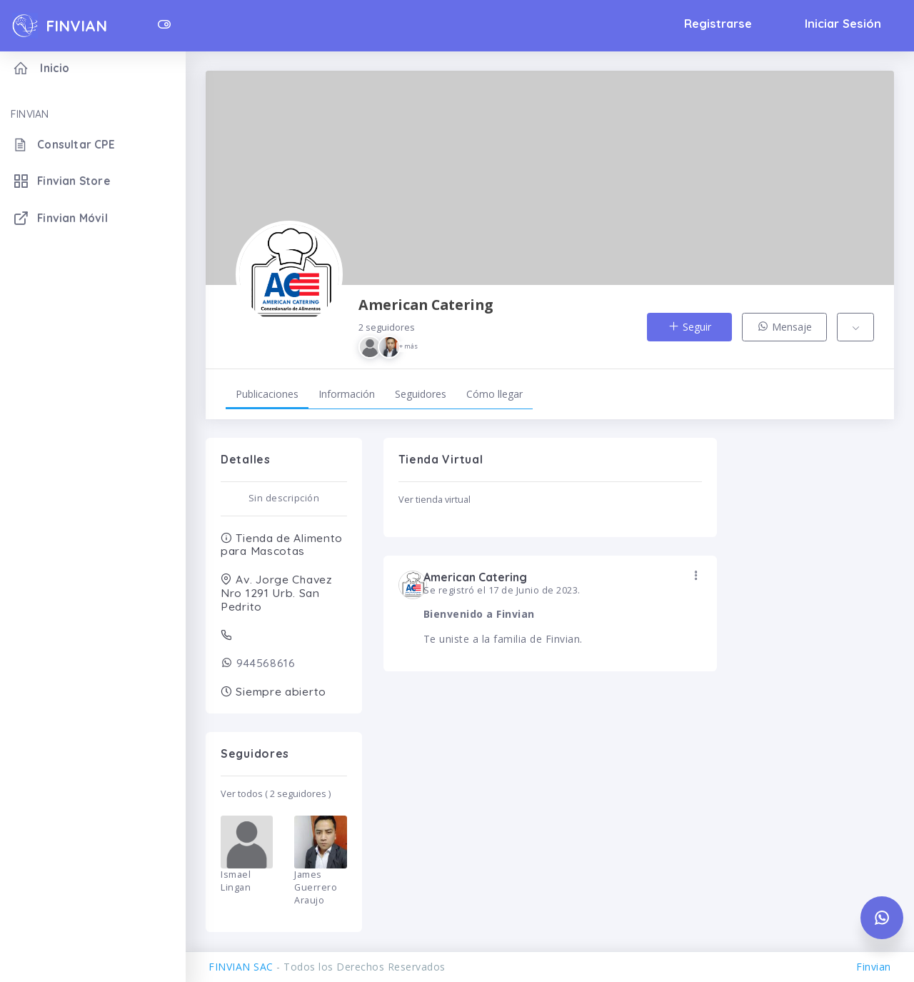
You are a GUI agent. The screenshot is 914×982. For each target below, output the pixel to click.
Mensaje (784, 327)
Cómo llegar (494, 394)
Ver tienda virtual (434, 499)
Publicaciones (267, 394)
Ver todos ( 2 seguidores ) (276, 794)
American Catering (425, 327)
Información (346, 394)
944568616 (264, 663)
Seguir (689, 327)
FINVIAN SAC (241, 966)
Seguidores (420, 394)
